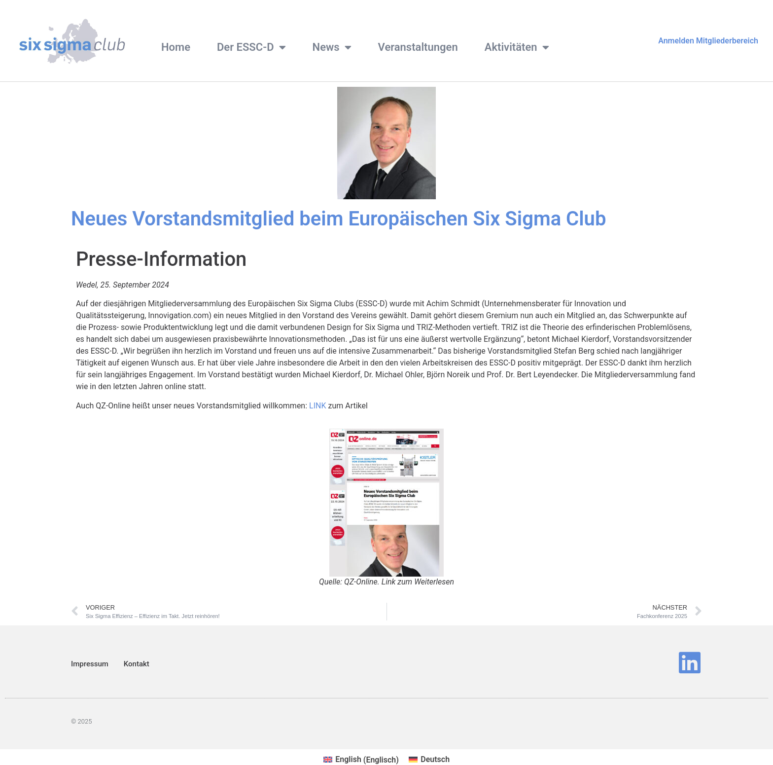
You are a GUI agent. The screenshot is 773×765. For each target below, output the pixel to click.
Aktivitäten (517, 47)
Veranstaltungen (418, 47)
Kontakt (136, 663)
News (332, 47)
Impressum (89, 663)
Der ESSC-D (251, 47)
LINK (317, 405)
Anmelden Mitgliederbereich (708, 40)
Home (175, 47)
